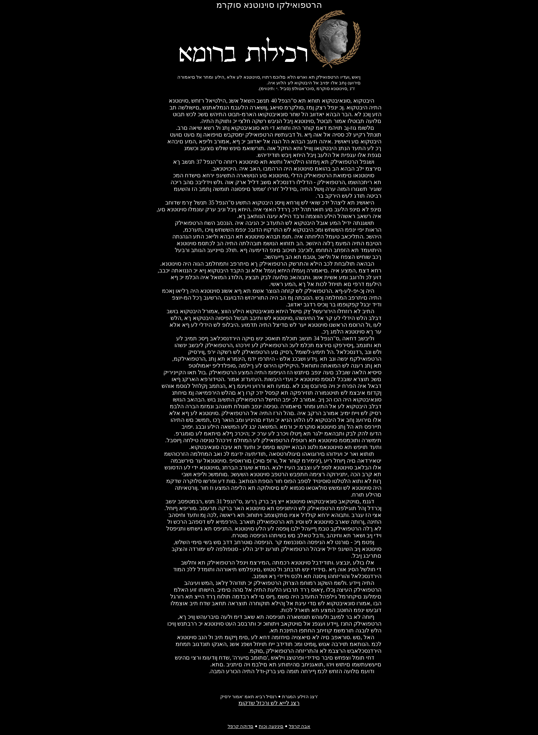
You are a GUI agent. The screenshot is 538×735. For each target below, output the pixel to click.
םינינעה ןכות (271, 726)
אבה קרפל (299, 726)
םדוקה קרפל (240, 726)
